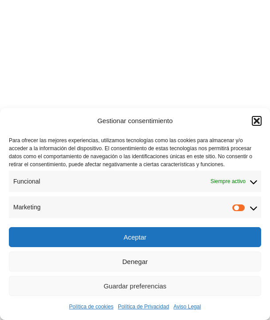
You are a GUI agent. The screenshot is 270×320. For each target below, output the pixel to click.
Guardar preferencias (135, 286)
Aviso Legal (187, 307)
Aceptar (135, 237)
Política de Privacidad (143, 307)
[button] (256, 120)
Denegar (135, 261)
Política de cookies (91, 307)
